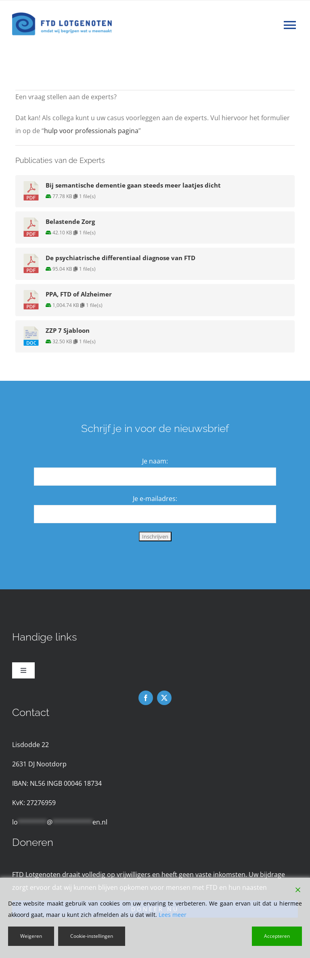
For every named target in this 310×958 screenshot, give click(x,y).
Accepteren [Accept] (277, 936)
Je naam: (155, 461)
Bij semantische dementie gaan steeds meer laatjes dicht (133, 185)
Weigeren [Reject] (31, 936)
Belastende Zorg (70, 221)
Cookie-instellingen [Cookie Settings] (91, 936)
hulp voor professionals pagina (91, 130)
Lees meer (172, 914)
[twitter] (164, 698)
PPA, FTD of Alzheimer (79, 294)
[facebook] (145, 698)
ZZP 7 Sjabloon (68, 330)
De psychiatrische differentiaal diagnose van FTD (120, 258)
